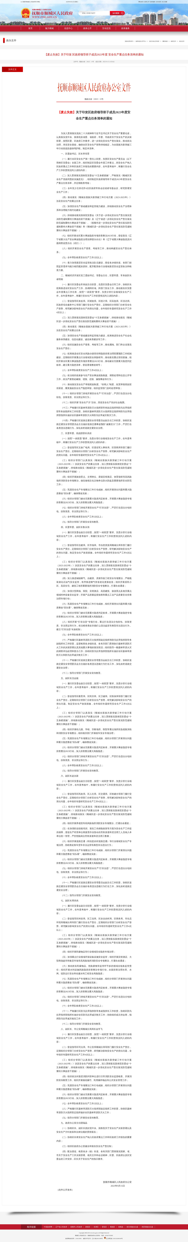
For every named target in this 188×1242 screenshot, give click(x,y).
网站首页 (141, 2)
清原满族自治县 (147, 1227)
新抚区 (87, 1227)
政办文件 (181, 41)
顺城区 (112, 1227)
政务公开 (146, 2)
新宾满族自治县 (132, 1227)
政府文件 (173, 41)
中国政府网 (48, 1227)
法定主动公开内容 (154, 41)
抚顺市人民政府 (76, 1227)
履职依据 (165, 41)
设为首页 (158, 2)
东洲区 (96, 1227)
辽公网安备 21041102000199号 (113, 1238)
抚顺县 (120, 1227)
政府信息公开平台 (141, 41)
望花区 (104, 1227)
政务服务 (152, 2)
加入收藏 (164, 2)
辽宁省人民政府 (61, 1227)
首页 (131, 41)
